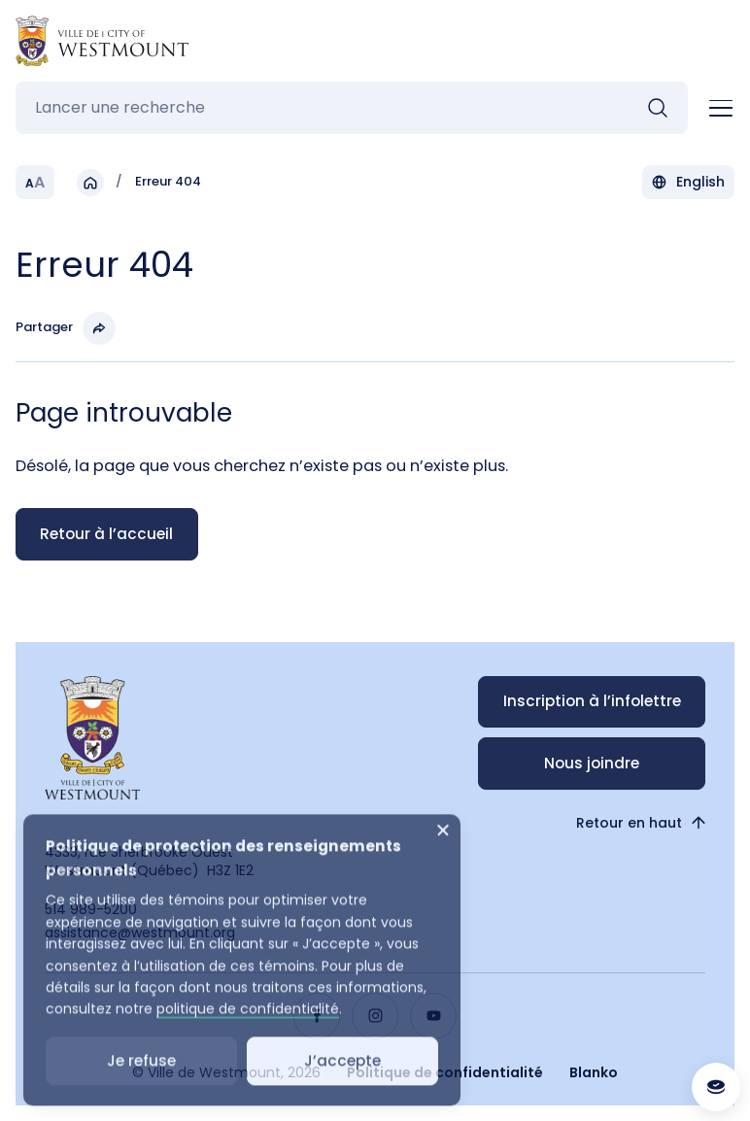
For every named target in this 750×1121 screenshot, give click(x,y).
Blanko (593, 1072)
